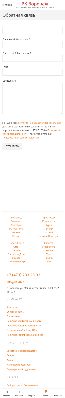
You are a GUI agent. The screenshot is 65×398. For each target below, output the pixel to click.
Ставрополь (49, 246)
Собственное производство (22, 351)
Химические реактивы (19, 364)
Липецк (49, 228)
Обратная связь (15, 311)
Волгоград (16, 225)
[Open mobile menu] (7, 5)
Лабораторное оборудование (22, 385)
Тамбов (49, 250)
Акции (10, 360)
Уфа (49, 261)
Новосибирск (16, 243)
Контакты (12, 307)
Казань (16, 236)
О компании (13, 316)
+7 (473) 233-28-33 (23, 275)
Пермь (16, 250)
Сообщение (32, 89)
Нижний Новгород (48, 236)
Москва (49, 232)
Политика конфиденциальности (24, 321)
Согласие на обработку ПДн (22, 330)
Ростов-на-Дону (16, 254)
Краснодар (49, 217)
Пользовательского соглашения (20, 137)
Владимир (16, 221)
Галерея (11, 355)
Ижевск (16, 232)
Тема (32, 69)
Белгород (16, 217)
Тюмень (48, 257)
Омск (16, 246)
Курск (49, 225)
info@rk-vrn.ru (16, 282)
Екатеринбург (16, 228)
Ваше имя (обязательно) (32, 41)
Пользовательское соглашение (24, 325)
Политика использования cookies (25, 335)
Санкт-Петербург (16, 261)
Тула (48, 254)
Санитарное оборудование (21, 369)
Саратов (48, 243)
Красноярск (48, 221)
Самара (16, 257)
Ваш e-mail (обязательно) (32, 55)
